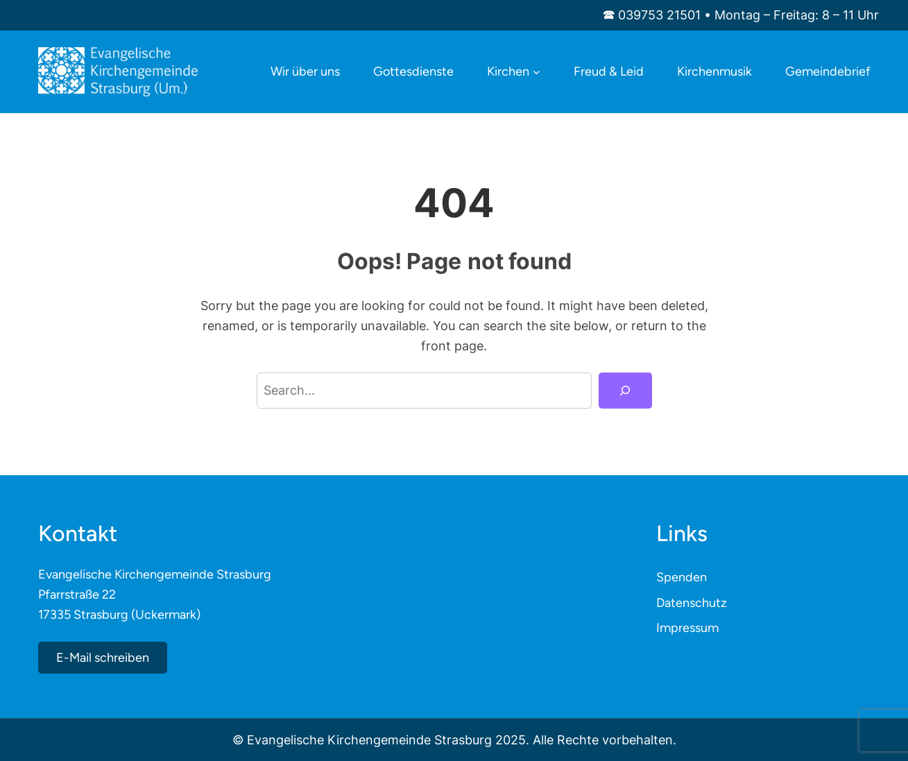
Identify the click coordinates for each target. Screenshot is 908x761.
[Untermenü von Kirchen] (536, 72)
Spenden (681, 577)
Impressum (687, 627)
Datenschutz (691, 602)
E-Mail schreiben (102, 657)
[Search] (625, 391)
